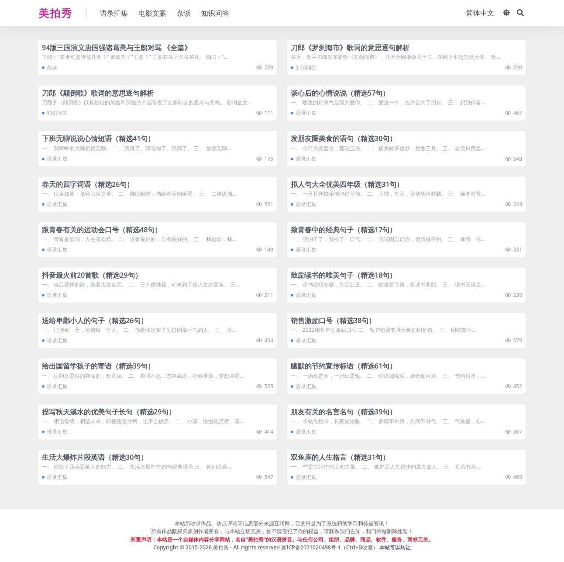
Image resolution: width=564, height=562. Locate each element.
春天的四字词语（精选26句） (88, 184)
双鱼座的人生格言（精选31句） (340, 457)
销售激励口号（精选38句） (333, 320)
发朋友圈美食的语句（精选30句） (343, 138)
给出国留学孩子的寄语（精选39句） (98, 366)
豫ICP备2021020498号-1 (311, 547)
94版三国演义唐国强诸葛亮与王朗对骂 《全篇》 (116, 47)
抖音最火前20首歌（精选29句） (92, 275)
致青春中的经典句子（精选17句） (343, 229)
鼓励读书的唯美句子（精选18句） (343, 275)
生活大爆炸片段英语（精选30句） (95, 457)
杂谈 (52, 67)
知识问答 (306, 67)
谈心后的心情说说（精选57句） (340, 93)
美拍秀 (221, 547)
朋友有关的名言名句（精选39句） (343, 412)
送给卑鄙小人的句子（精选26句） (95, 320)
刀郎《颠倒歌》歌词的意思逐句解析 (98, 93)
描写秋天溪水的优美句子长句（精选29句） (108, 412)
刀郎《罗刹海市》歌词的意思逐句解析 (350, 47)
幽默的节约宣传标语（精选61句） (343, 366)
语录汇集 (306, 113)
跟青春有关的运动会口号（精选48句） (102, 229)
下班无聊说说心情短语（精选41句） (98, 138)
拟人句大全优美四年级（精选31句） (347, 184)
